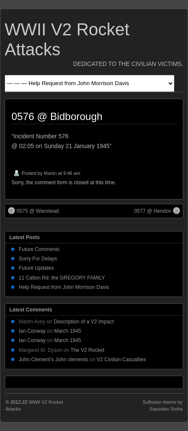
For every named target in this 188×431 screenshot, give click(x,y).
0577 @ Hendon (157, 210)
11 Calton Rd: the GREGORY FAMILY (62, 278)
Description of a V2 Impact (84, 322)
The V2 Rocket (87, 350)
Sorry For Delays (38, 259)
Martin (50, 173)
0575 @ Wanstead (33, 210)
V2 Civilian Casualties (121, 359)
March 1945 (67, 331)
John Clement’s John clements (53, 359)
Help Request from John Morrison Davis (64, 287)
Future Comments (39, 249)
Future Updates (36, 268)
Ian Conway (32, 331)
